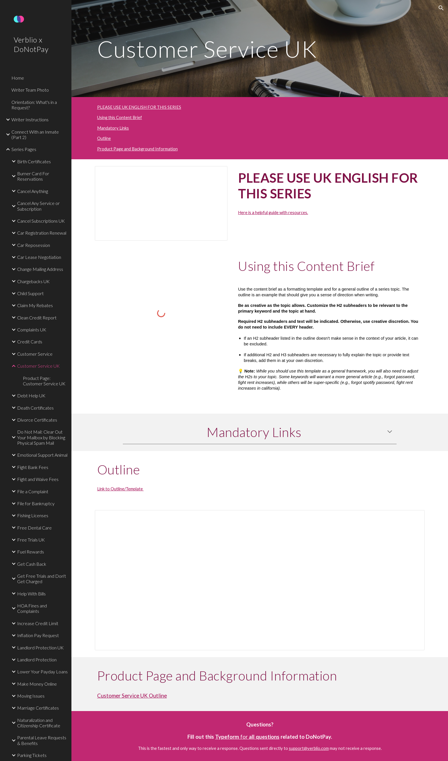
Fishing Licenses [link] (32, 515)
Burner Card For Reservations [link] (33, 176)
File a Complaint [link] (32, 491)
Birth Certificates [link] (34, 161)
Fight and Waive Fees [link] (38, 479)
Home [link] (17, 77)
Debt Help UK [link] (31, 395)
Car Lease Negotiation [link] (39, 257)
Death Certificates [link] (35, 407)
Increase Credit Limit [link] (37, 623)
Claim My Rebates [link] (35, 305)
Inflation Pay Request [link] (38, 635)
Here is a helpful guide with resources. (273, 212)
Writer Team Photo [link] (30, 89)
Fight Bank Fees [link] (32, 467)
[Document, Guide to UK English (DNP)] (161, 203)
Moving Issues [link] (31, 695)
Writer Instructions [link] (30, 119)
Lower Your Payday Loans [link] (42, 671)
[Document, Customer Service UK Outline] (260, 580)
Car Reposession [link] (33, 245)
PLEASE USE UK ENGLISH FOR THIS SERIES (139, 107)
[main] (260, 48)
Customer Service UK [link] (38, 366)
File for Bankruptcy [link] (36, 503)
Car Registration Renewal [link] (41, 232)
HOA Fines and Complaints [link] (32, 608)
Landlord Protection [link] (37, 659)
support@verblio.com (309, 748)
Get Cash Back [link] (31, 564)
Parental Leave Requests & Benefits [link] (41, 740)
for (244, 737)
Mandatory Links (113, 128)
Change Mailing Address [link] (40, 269)
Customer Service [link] (35, 354)
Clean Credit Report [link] (37, 317)
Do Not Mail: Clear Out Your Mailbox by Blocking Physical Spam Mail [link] (41, 437)
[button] (441, 8)
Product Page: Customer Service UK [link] (44, 380)
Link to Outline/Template (120, 488)
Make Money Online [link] (37, 683)
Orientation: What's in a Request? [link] (34, 104)
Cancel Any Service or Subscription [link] (38, 205)
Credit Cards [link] (29, 341)
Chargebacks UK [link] (33, 281)
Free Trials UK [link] (31, 539)
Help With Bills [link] (31, 593)
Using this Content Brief (119, 117)
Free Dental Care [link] (34, 527)
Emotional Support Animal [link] (42, 455)
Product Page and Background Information (137, 148)
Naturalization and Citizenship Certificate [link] (38, 722)
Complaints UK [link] (31, 329)
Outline (104, 138)
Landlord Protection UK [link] (40, 647)
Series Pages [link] (23, 149)
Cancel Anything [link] (32, 191)
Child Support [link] (30, 293)
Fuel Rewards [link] (30, 551)
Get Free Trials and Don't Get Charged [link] (41, 578)
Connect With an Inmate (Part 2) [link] (35, 134)
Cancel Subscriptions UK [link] (41, 221)
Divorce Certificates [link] (37, 419)
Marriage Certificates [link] (38, 707)
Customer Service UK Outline (132, 695)
